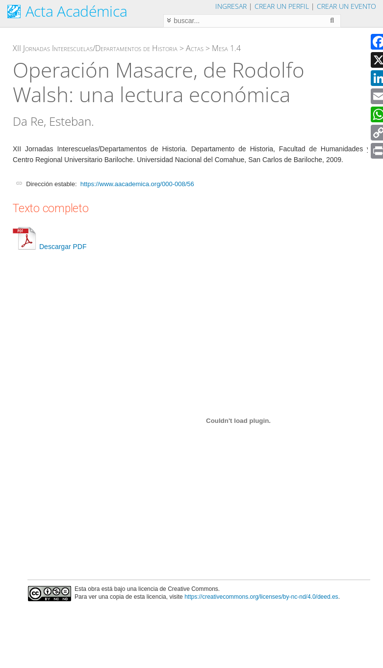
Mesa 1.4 (226, 48)
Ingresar (231, 6)
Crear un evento (346, 6)
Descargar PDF (49, 246)
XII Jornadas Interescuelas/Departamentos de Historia (95, 48)
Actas (195, 48)
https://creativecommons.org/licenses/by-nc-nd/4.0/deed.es (261, 596)
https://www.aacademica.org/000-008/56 (137, 184)
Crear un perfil (282, 6)
